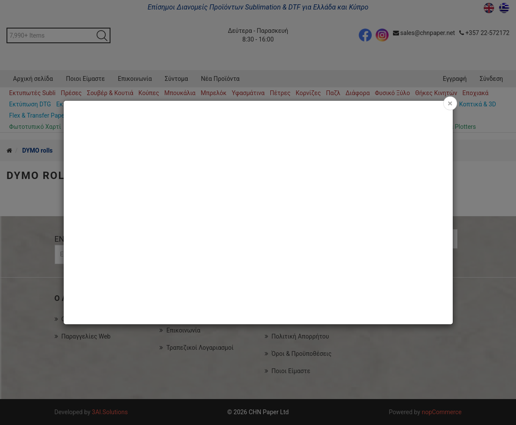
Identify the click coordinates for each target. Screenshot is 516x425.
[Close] (450, 103)
